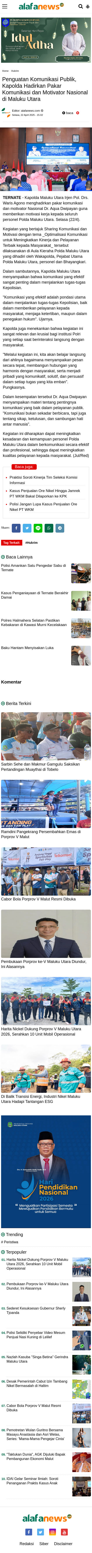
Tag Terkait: (11, 542)
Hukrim (15, 71)
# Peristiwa (9, 1242)
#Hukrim (31, 542)
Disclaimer (63, 1544)
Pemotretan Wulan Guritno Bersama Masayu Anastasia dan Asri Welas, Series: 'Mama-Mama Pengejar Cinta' (35, 1434)
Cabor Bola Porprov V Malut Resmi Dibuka (38, 899)
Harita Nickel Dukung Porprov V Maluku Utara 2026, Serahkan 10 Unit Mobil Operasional (37, 1264)
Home (5, 71)
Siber (44, 1544)
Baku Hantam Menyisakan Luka (27, 648)
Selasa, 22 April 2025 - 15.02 (27, 115)
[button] (87, 5)
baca (67, 113)
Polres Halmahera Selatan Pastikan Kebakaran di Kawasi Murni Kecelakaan (34, 622)
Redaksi (26, 1544)
